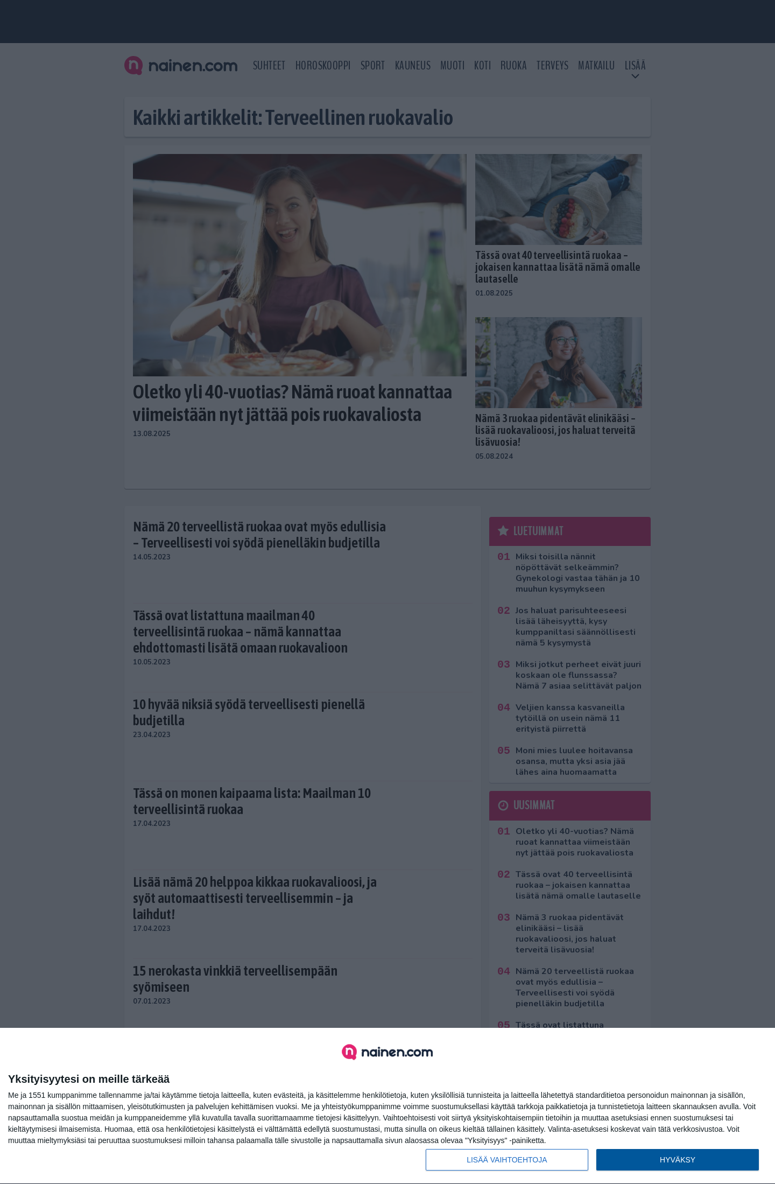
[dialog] (387, 1106)
